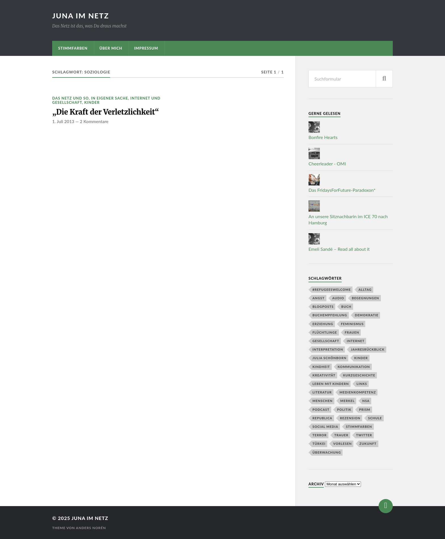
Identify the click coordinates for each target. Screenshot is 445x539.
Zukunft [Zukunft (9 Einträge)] (368, 443)
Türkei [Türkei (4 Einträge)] (319, 443)
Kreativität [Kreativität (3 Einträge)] (323, 375)
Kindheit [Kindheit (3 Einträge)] (321, 367)
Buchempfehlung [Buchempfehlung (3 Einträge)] (329, 315)
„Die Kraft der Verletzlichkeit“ (105, 112)
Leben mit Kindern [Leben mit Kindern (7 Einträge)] (330, 384)
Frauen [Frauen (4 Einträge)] (352, 332)
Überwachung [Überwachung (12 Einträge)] (326, 452)
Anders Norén (91, 528)
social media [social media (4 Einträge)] (325, 426)
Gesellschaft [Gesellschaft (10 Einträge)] (325, 341)
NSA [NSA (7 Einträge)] (366, 401)
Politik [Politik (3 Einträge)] (344, 409)
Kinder (92, 102)
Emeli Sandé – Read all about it (339, 249)
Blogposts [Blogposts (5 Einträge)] (322, 306)
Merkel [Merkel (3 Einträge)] (347, 401)
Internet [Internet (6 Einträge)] (355, 341)
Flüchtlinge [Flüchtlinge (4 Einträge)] (324, 332)
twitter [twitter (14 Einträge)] (364, 435)
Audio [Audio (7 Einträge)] (338, 298)
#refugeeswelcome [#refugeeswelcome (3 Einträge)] (331, 289)
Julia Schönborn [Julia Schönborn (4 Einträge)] (329, 358)
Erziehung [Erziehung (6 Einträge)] (322, 324)
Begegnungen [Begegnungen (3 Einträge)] (365, 298)
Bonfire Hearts (322, 137)
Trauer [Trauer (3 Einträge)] (341, 435)
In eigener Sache (109, 98)
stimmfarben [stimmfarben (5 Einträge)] (359, 426)
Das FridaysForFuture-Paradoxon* (341, 190)
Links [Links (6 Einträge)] (361, 384)
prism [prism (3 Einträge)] (364, 409)
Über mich (111, 48)
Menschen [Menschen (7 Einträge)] (322, 401)
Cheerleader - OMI (327, 163)
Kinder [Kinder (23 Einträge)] (361, 358)
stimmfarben (73, 48)
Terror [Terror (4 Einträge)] (319, 435)
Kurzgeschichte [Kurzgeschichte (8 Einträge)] (359, 375)
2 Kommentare (94, 121)
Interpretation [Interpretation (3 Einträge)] (327, 349)
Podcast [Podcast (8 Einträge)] (320, 409)
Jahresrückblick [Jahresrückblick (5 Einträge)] (368, 349)
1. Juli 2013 (63, 121)
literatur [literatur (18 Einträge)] (322, 392)
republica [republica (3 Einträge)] (322, 418)
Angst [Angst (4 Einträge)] (318, 298)
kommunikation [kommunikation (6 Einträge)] (354, 367)
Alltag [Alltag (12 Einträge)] (364, 289)
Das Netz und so (70, 98)
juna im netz (80, 15)
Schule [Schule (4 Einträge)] (375, 418)
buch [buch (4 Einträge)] (346, 306)
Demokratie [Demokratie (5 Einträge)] (366, 315)
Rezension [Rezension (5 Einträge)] (350, 418)
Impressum (146, 48)
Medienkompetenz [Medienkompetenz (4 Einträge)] (357, 392)
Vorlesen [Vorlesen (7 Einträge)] (342, 443)
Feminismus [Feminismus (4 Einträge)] (352, 324)
